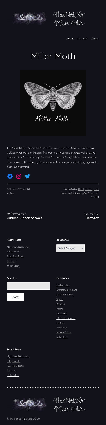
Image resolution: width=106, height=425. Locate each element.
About (95, 38)
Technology (62, 336)
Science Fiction (63, 332)
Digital (81, 189)
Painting (60, 322)
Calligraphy (62, 284)
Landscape (61, 313)
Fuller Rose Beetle (15, 256)
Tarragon (11, 261)
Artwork (83, 38)
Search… (12, 278)
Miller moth (93, 193)
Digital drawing (75, 193)
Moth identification (65, 318)
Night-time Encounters (18, 246)
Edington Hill (13, 251)
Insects (96, 189)
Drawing (88, 189)
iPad (85, 193)
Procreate (95, 196)
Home (70, 38)
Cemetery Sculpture (66, 289)
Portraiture (61, 327)
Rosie (12, 193)
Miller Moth (13, 265)
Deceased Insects (64, 294)
